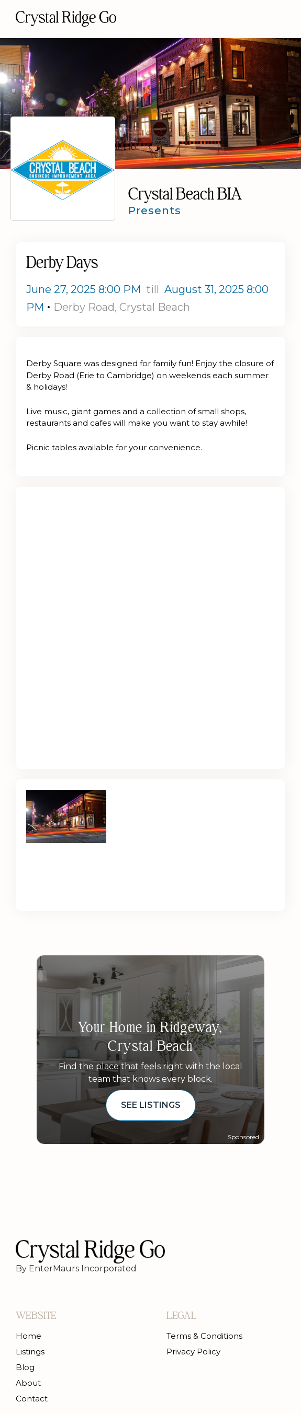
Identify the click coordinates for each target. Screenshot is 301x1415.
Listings (30, 1351)
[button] (277, 18)
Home (28, 1336)
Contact (32, 1399)
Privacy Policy (193, 1351)
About (28, 1383)
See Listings (151, 1105)
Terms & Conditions (204, 1336)
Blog (25, 1367)
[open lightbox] (66, 816)
